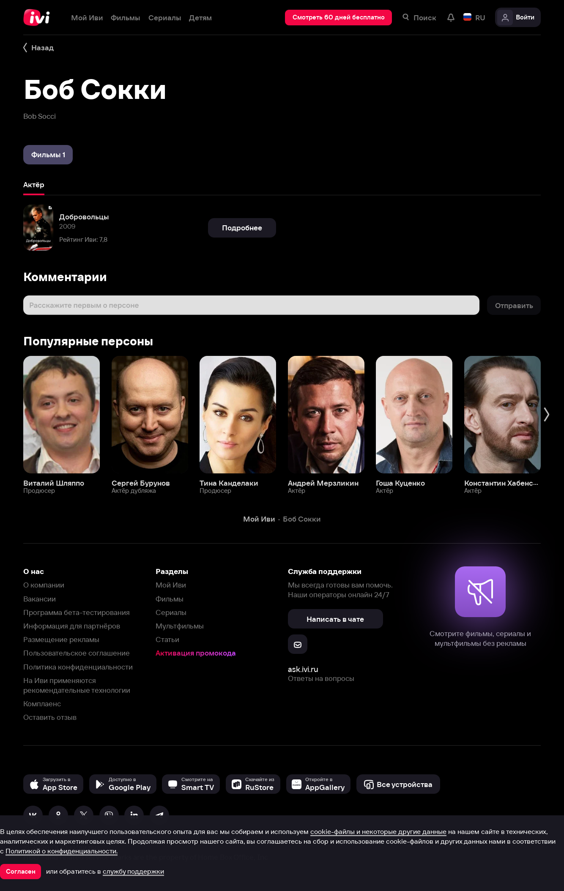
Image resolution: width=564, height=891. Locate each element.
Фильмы (169, 599)
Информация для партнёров (71, 626)
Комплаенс (42, 704)
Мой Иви (171, 585)
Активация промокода (196, 653)
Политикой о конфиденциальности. (61, 851)
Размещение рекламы (61, 639)
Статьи (167, 639)
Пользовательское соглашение (76, 653)
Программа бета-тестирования (76, 612)
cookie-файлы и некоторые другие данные (378, 831)
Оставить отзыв (50, 717)
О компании (43, 585)
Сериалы (171, 612)
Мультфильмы (180, 626)
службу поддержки (133, 871)
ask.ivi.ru (303, 669)
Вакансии (39, 599)
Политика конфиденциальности (78, 667)
